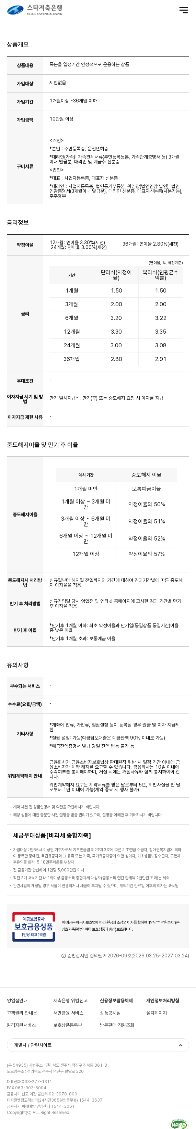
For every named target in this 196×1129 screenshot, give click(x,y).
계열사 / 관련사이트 (32, 1045)
